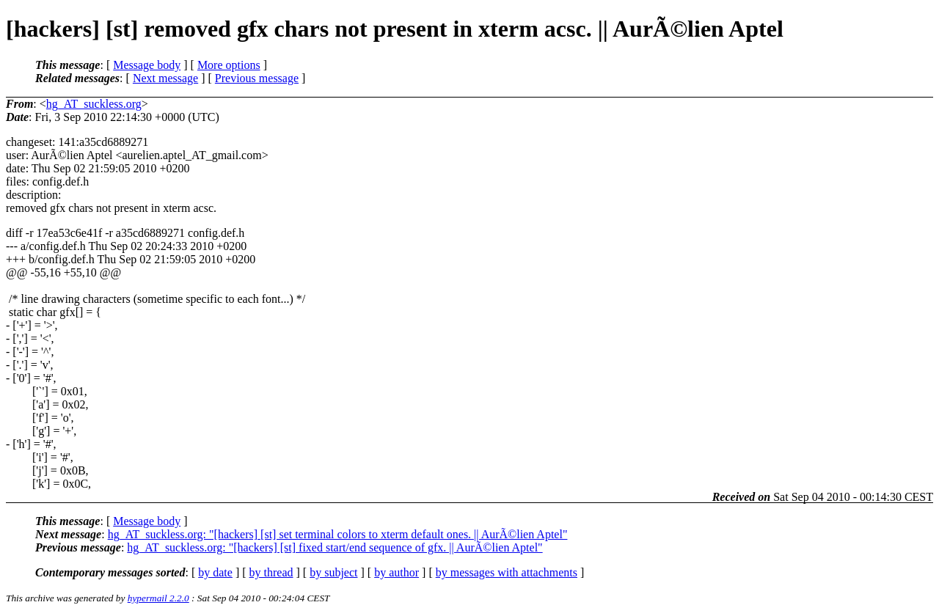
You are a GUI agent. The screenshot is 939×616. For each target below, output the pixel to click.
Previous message (257, 78)
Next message (165, 78)
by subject (333, 572)
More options (228, 65)
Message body (146, 65)
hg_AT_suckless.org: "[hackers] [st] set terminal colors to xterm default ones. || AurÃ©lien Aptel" (338, 534)
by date (215, 572)
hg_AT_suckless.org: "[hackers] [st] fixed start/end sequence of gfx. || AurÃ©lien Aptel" (334, 547)
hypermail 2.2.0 (158, 598)
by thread (271, 572)
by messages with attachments (506, 572)
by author (396, 572)
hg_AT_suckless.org (94, 104)
